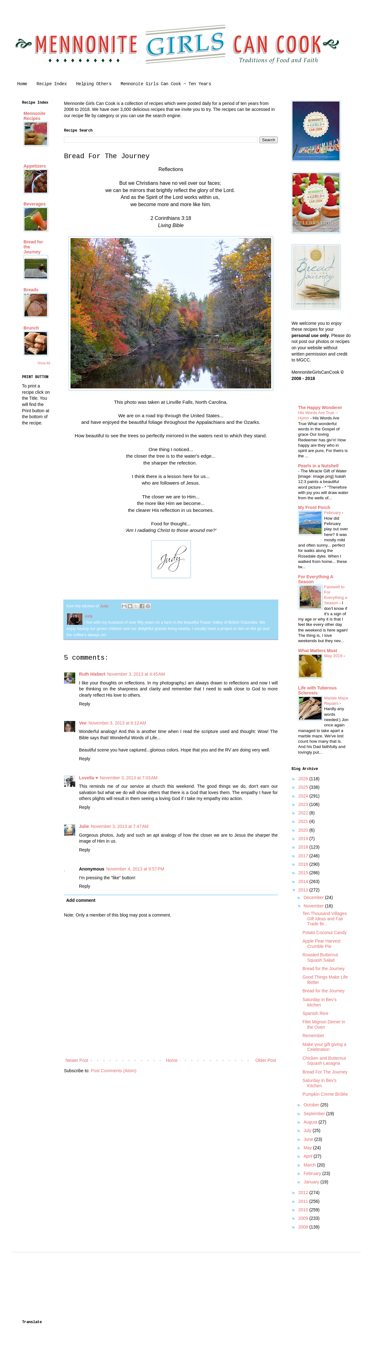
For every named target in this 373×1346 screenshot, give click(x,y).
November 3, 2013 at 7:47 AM (120, 826)
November (314, 905)
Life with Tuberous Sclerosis (317, 690)
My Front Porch (314, 507)
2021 (303, 821)
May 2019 (334, 655)
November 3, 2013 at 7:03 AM (128, 777)
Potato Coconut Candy (324, 932)
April (308, 1156)
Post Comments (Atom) (113, 1070)
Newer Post (77, 1060)
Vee (83, 722)
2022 (303, 812)
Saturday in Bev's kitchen (319, 1002)
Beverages (35, 203)
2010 (303, 1209)
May (308, 1147)
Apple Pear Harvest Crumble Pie (321, 943)
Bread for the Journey (323, 968)
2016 (303, 864)
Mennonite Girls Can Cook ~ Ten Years (166, 83)
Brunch (31, 327)
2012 (303, 1192)
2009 (303, 1218)
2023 (303, 804)
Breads (31, 289)
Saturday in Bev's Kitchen (319, 1083)
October (311, 1104)
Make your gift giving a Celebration (324, 1047)
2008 (303, 1226)
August (310, 1122)
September (314, 1113)
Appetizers (35, 166)
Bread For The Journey (325, 1071)
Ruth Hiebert (92, 674)
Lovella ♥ (88, 777)
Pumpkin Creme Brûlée (325, 1094)
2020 (303, 830)
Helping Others (93, 83)
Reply (84, 703)
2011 (303, 1201)
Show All (44, 363)
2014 (303, 881)
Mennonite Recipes (34, 116)
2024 (303, 795)
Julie (84, 826)
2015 (303, 872)
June (308, 1139)
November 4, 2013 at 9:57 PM (135, 868)
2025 (303, 787)
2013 (303, 889)
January (311, 1181)
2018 (303, 847)
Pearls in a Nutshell (318, 465)
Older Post (265, 1060)
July (308, 1130)
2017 (303, 855)
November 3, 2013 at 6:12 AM (117, 722)
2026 (303, 778)
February (333, 512)
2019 (303, 838)
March (310, 1164)
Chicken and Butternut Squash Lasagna (324, 1061)
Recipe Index (52, 83)
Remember (313, 1035)
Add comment (80, 900)
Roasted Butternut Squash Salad (320, 957)
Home (22, 83)
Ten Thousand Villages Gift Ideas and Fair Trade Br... (324, 919)
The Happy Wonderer (320, 407)
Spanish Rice (315, 1013)
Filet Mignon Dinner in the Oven (323, 1024)
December (314, 897)
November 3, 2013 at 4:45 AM (136, 674)
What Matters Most (317, 650)
